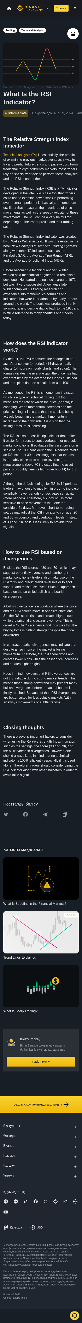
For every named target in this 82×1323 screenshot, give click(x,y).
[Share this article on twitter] (5, 814)
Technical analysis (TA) (20, 155)
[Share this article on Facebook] (25, 814)
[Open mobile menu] (75, 8)
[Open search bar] (47, 8)
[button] (75, 8)
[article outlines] (73, 33)
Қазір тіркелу (41, 1061)
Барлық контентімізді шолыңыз (41, 1104)
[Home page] (30, 8)
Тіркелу (61, 8)
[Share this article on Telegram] (45, 814)
